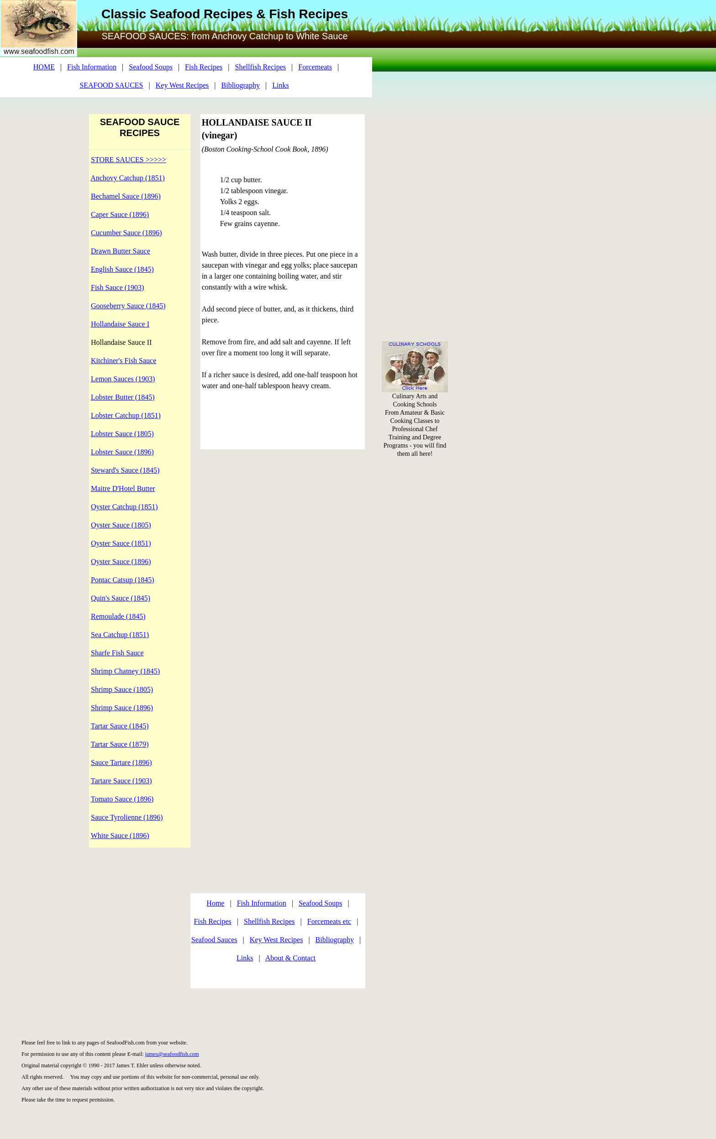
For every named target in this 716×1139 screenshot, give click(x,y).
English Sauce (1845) (122, 269)
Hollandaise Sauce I (120, 324)
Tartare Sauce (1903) (121, 781)
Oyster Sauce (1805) (121, 525)
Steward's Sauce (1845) (125, 470)
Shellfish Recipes (269, 921)
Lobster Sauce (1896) (122, 452)
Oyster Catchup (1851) (124, 507)
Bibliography (335, 940)
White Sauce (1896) (120, 835)
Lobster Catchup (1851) (126, 415)
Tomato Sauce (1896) (122, 799)
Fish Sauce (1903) (117, 287)
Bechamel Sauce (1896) (126, 196)
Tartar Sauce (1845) (120, 726)
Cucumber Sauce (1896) (126, 233)
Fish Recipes (213, 921)
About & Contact (290, 958)
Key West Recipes (276, 940)
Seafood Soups (320, 903)
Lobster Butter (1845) (123, 397)
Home (215, 903)
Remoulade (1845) (118, 616)
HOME (44, 67)
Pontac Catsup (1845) (122, 580)
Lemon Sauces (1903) (123, 379)
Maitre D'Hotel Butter (123, 488)
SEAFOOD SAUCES (111, 85)
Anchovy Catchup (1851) (127, 178)
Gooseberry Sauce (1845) (128, 306)
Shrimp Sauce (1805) (122, 689)
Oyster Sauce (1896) (121, 561)
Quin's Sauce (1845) (120, 598)
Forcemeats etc (329, 921)
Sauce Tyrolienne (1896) (127, 817)
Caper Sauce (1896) (120, 214)
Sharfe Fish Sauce (117, 653)
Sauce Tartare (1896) (121, 762)
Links (245, 958)
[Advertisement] (415, 137)
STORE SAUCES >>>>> (128, 159)
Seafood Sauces (214, 940)
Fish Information (261, 903)
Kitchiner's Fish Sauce (123, 360)
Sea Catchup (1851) (120, 634)
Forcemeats (315, 67)
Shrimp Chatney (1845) (125, 671)
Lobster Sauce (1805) (122, 434)
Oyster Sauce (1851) (121, 543)
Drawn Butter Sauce (120, 251)
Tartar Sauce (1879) (120, 744)
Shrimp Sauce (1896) (122, 708)
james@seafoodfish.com (172, 1054)
